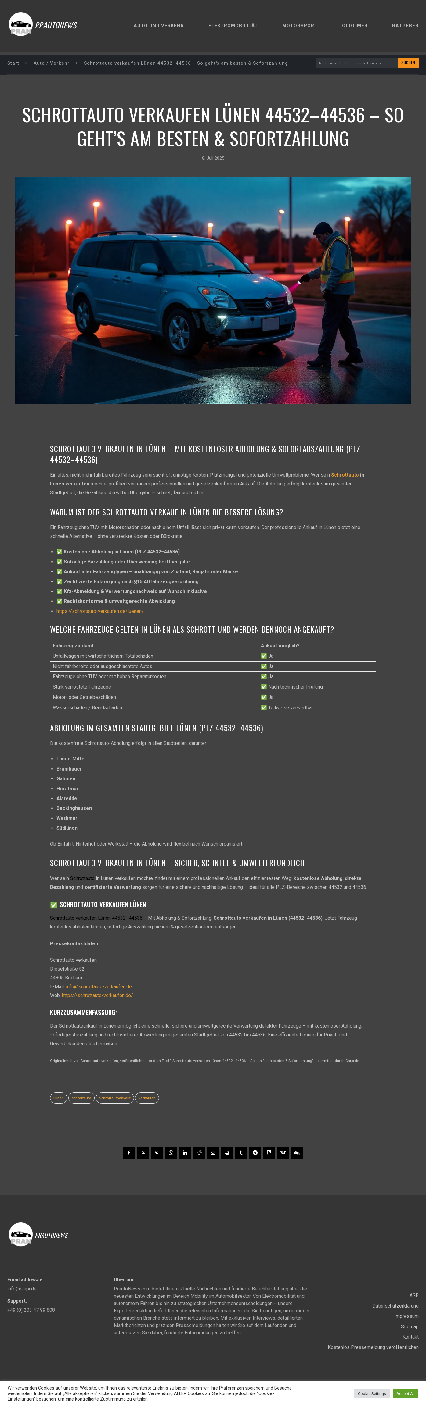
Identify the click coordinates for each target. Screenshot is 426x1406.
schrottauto (81, 1098)
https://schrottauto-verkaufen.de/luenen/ (100, 612)
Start (13, 63)
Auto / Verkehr (52, 63)
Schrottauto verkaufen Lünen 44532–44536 (96, 918)
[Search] (407, 63)
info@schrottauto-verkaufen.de (99, 987)
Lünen (58, 1098)
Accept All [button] (405, 1393)
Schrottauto (345, 476)
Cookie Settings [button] (372, 1393)
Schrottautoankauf (115, 1098)
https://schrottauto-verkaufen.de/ (97, 996)
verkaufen (147, 1098)
